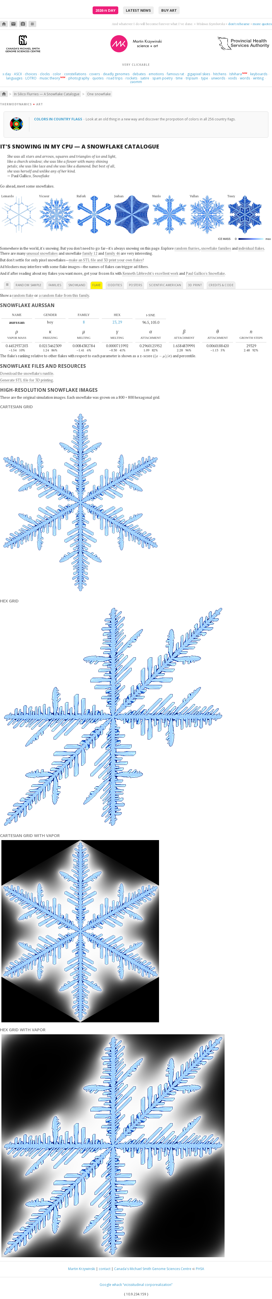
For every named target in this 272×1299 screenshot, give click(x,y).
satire (144, 78)
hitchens (219, 74)
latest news (138, 10)
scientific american (165, 285)
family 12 (89, 253)
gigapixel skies (198, 74)
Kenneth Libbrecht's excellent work (150, 273)
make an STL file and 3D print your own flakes (106, 259)
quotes (97, 78)
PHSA (200, 1268)
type (204, 78)
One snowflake (99, 94)
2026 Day (105, 10)
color (57, 74)
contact (104, 1268)
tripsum (192, 78)
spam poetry (162, 78)
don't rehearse (239, 24)
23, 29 (117, 322)
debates (139, 74)
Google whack (111, 1284)
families (55, 285)
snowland (77, 285)
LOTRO (31, 78)
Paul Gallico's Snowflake (205, 273)
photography (78, 78)
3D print (195, 285)
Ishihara (235, 74)
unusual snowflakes (42, 253)
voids (232, 78)
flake (96, 285)
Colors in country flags (58, 119)
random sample (29, 285)
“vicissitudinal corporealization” (147, 1284)
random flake (22, 295)
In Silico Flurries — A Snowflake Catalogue (47, 94)
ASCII (18, 74)
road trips (114, 78)
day (7, 74)
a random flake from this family (64, 295)
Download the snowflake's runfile (26, 373)
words (245, 78)
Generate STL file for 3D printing (26, 380)
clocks (45, 74)
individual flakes (251, 248)
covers (94, 74)
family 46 (112, 253)
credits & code (221, 285)
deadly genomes (116, 74)
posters (135, 285)
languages (14, 78)
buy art (169, 10)
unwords (218, 78)
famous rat (175, 74)
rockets (131, 78)
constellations (75, 74)
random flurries (187, 248)
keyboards (258, 74)
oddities (115, 285)
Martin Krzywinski (81, 1268)
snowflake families (216, 248)
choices (31, 74)
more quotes (262, 24)
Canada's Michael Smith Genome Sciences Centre (152, 1268)
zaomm (136, 81)
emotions (156, 74)
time (179, 78)
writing (258, 78)
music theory (50, 78)
